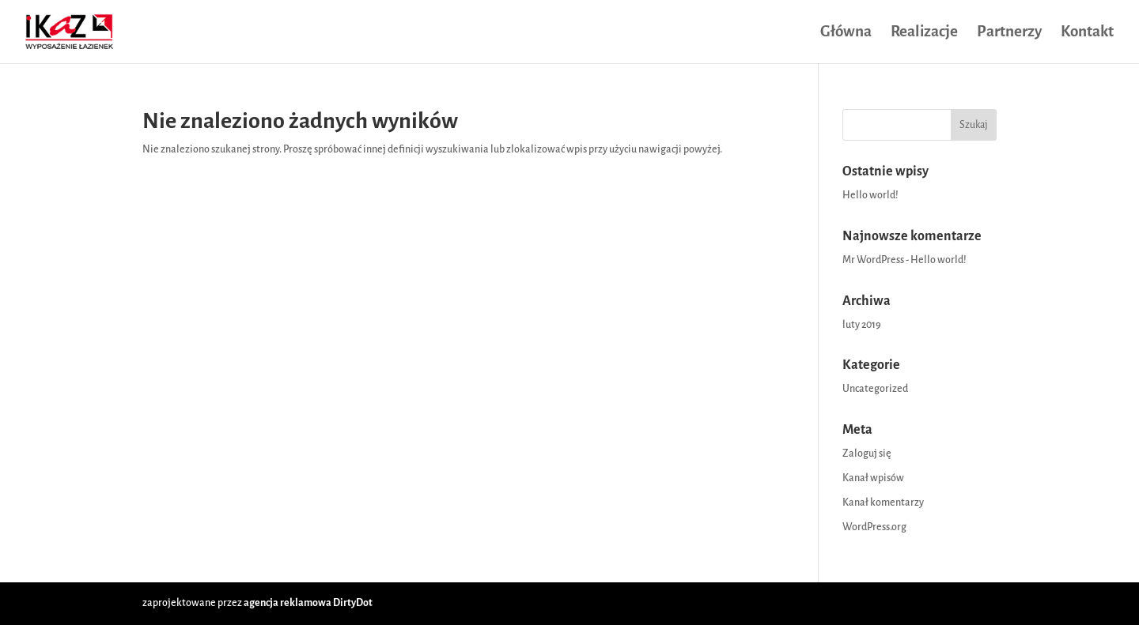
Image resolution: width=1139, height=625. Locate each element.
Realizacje (924, 33)
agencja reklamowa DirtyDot (308, 602)
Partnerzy (1009, 33)
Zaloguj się (866, 453)
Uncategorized (875, 388)
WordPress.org (874, 527)
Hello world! (870, 195)
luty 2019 (861, 324)
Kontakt (1087, 33)
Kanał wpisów (873, 478)
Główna (846, 33)
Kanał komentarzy (883, 502)
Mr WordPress (873, 259)
